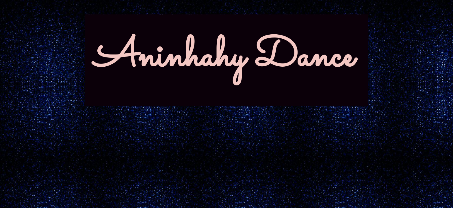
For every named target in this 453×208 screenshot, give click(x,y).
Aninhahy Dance (224, 58)
